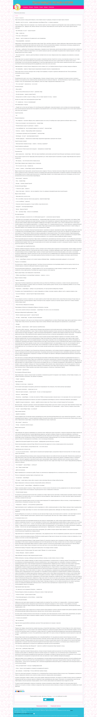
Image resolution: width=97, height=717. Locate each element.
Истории (31, 7)
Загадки (46, 7)
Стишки (41, 7)
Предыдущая (41, 706)
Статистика (51, 7)
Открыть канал (48, 700)
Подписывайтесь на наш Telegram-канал (24, 713)
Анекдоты (25, 7)
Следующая (56, 706)
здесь (71, 710)
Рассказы (36, 7)
